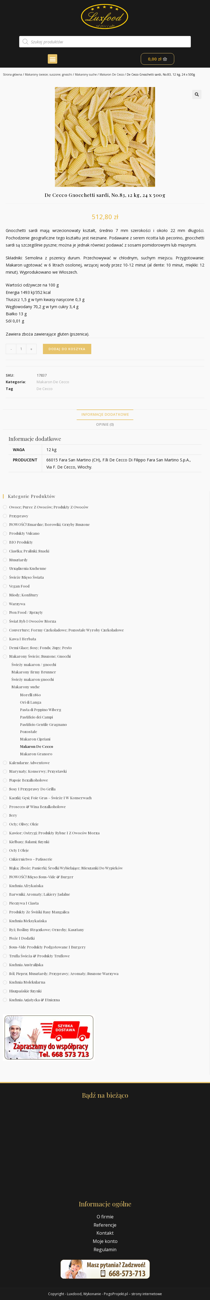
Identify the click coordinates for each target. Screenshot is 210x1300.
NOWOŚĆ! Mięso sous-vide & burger (41, 876)
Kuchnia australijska (26, 964)
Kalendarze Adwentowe (29, 762)
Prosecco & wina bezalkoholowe (37, 806)
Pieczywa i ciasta (24, 903)
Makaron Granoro (36, 753)
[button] (52, 59)
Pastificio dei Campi (36, 716)
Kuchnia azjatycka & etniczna (34, 999)
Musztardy (18, 559)
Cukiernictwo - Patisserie (30, 859)
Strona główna (12, 74)
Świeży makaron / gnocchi (33, 664)
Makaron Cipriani (35, 738)
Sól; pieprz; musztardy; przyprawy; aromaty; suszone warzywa (63, 973)
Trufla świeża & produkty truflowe (39, 955)
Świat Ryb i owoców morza (32, 621)
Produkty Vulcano (24, 533)
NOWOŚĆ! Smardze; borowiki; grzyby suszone (49, 524)
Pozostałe (28, 731)
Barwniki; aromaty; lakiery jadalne (39, 894)
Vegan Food (19, 586)
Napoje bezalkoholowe (28, 780)
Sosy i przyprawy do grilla (32, 788)
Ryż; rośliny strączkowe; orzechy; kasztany (46, 929)
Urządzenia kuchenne (27, 568)
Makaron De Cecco (112, 74)
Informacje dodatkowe (105, 414)
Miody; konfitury (23, 594)
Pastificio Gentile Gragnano (43, 724)
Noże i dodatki (22, 938)
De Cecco (45, 388)
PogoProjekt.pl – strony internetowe (133, 1293)
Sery (13, 815)
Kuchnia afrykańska (26, 885)
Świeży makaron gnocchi (32, 679)
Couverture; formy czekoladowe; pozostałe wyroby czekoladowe (66, 629)
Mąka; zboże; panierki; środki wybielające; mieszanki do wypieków (66, 867)
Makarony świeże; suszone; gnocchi (48, 74)
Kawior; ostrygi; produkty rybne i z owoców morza (54, 832)
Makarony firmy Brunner (33, 671)
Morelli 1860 (30, 694)
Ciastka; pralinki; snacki (29, 550)
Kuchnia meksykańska (28, 920)
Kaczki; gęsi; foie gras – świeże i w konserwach (50, 797)
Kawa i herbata (22, 638)
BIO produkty (21, 542)
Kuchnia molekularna (27, 982)
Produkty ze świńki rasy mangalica (39, 911)
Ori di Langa (30, 702)
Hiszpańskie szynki (25, 990)
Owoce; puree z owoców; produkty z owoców (48, 506)
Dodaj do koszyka (67, 349)
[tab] (105, 415)
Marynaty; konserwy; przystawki (38, 771)
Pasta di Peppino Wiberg (40, 709)
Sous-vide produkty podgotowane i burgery (47, 946)
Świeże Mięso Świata (26, 577)
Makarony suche (86, 74)
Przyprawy (18, 515)
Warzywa (17, 603)
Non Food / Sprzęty (26, 612)
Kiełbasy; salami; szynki (29, 841)
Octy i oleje (19, 850)
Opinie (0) (105, 424)
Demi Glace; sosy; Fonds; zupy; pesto (40, 647)
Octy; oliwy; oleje (24, 823)
